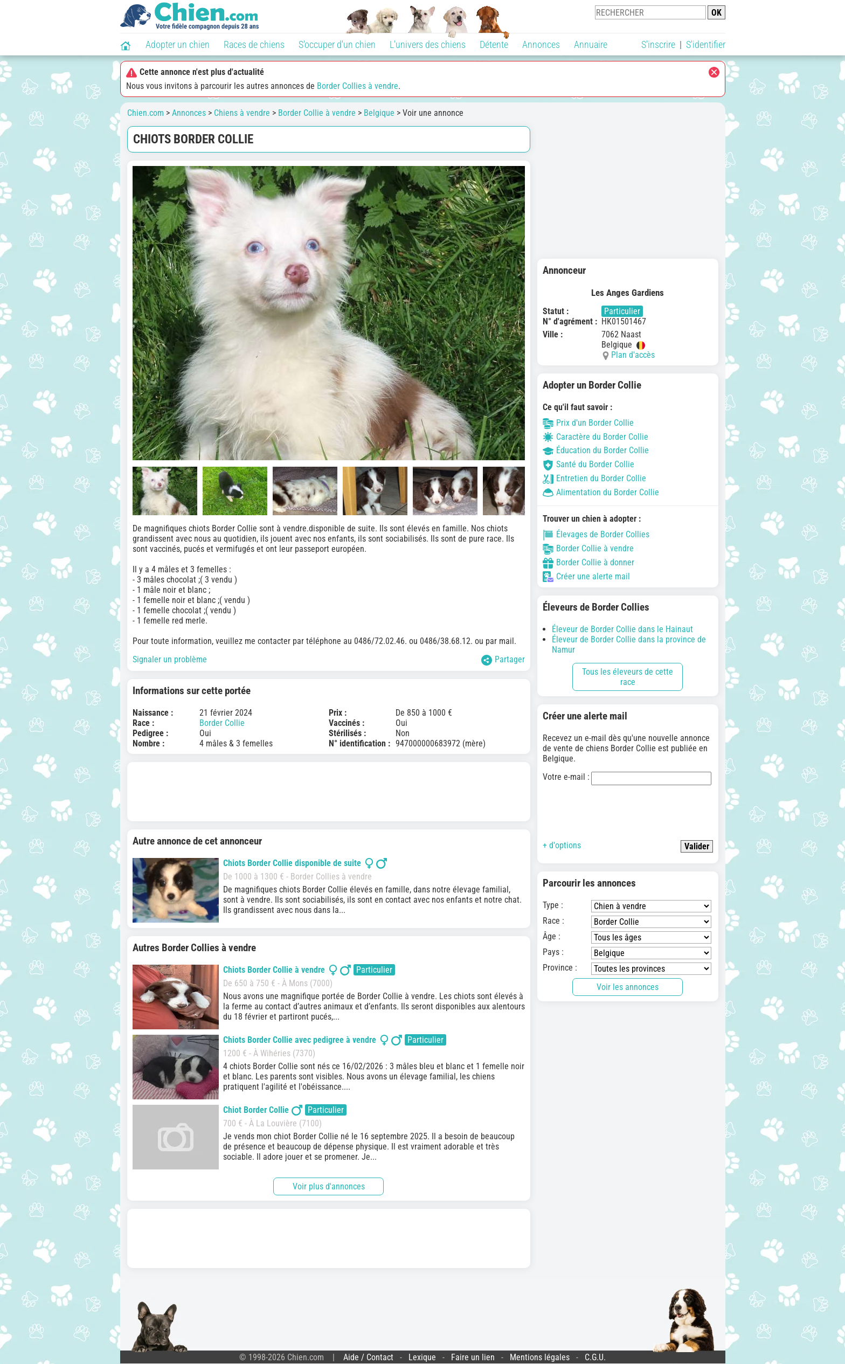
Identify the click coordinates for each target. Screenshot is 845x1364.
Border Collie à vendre (317, 113)
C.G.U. (595, 1357)
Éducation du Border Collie (596, 450)
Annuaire (590, 44)
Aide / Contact (368, 1357)
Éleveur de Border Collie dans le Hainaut (622, 629)
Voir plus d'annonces (329, 1186)
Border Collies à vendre (357, 86)
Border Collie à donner (588, 562)
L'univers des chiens (428, 44)
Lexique (422, 1357)
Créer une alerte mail (586, 576)
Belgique (379, 113)
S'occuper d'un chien (337, 44)
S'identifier (705, 44)
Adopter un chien (178, 44)
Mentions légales (540, 1357)
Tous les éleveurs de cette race (627, 677)
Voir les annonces (628, 987)
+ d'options (562, 845)
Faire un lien (473, 1357)
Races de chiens (254, 44)
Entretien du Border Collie (594, 478)
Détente (494, 44)
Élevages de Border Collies (596, 534)
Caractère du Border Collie (595, 437)
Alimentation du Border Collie (601, 492)
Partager (503, 660)
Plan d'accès (633, 355)
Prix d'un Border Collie (588, 423)
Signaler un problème (170, 659)
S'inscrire (658, 44)
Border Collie (222, 723)
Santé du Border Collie (588, 464)
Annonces (541, 44)
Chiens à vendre (242, 113)
